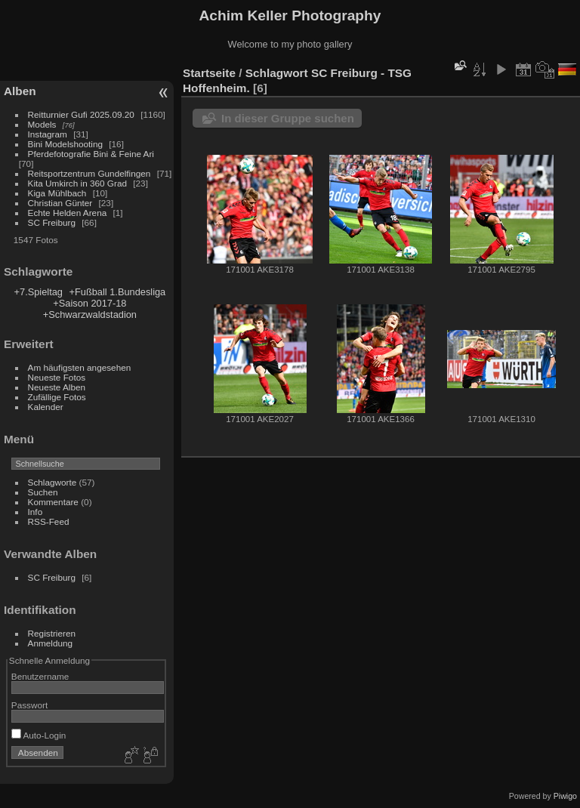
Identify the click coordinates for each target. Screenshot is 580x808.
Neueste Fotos (57, 377)
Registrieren (52, 633)
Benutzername (40, 676)
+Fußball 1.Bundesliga (117, 292)
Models (42, 124)
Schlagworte (52, 482)
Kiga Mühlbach (57, 193)
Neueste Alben (57, 387)
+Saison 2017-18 (89, 303)
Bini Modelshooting (65, 144)
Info (35, 512)
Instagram (47, 134)
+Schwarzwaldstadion (90, 314)
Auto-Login (38, 735)
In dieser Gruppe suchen (287, 118)
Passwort (29, 705)
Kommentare (53, 502)
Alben (20, 91)
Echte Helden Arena (67, 212)
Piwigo (565, 795)
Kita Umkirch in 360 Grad (77, 183)
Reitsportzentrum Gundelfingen (89, 173)
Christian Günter (60, 203)
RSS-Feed (48, 521)
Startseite (209, 72)
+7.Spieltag (38, 292)
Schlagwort (276, 72)
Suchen (43, 492)
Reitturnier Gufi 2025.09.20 (81, 114)
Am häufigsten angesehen (79, 367)
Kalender (45, 407)
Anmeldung (50, 643)
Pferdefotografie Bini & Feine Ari (91, 154)
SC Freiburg (52, 222)
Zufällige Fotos (57, 397)
